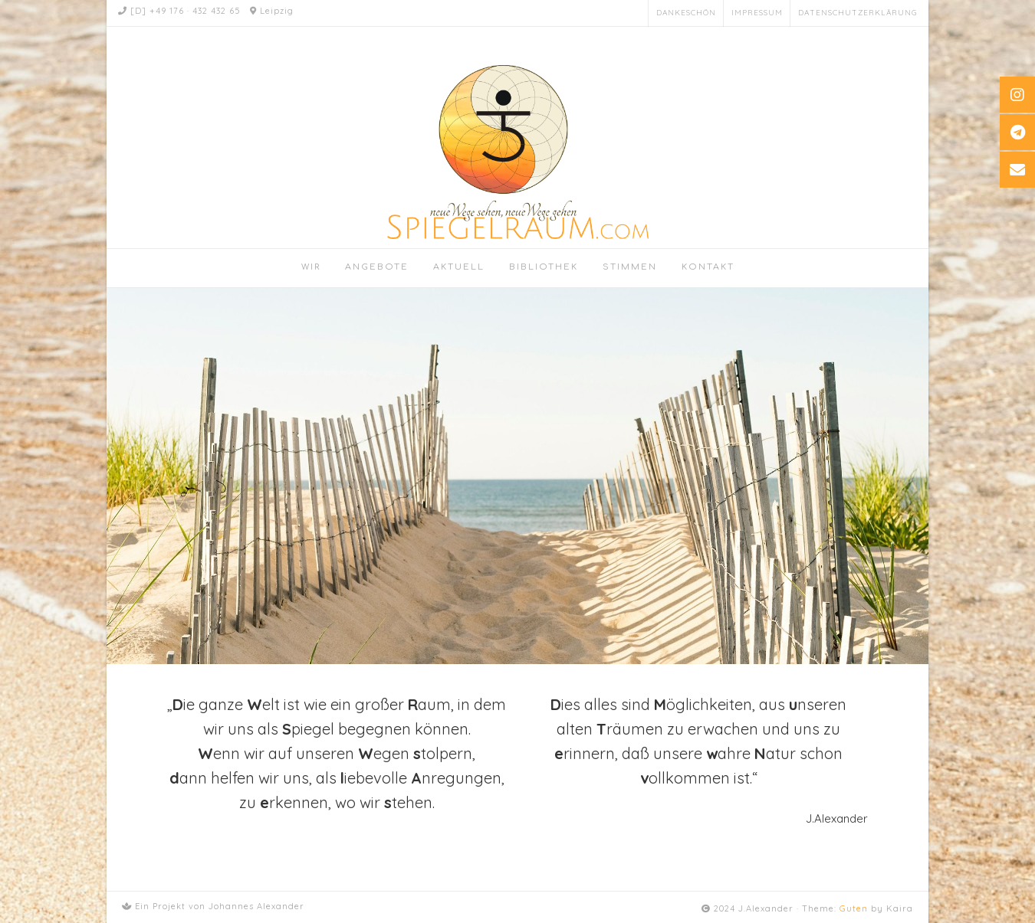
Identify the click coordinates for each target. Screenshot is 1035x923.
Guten (854, 908)
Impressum (757, 13)
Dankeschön (686, 13)
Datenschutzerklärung (857, 13)
